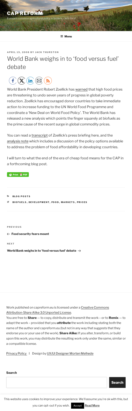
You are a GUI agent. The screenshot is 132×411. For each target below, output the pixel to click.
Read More (92, 405)
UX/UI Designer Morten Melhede (70, 353)
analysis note (17, 141)
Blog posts (21, 196)
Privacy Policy (16, 353)
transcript (40, 135)
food (55, 202)
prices (82, 202)
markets (68, 202)
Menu (66, 36)
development (39, 202)
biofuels (19, 202)
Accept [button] (77, 405)
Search (11, 373)
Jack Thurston (47, 52)
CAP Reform (25, 13)
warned (81, 89)
